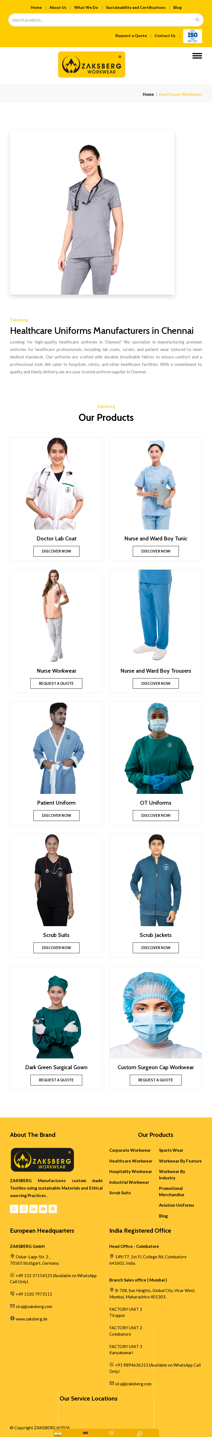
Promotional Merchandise (171, 1191)
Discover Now (56, 551)
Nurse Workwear (56, 670)
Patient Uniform (56, 802)
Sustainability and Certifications (136, 7)
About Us (58, 7)
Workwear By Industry (172, 1174)
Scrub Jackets (156, 935)
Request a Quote (131, 35)
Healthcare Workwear (130, 1160)
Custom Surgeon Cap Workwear (156, 1067)
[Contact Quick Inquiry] (139, 1433)
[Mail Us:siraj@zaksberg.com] (111, 1433)
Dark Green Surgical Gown (56, 1067)
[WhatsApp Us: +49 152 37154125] (85, 1433)
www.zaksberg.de (31, 1318)
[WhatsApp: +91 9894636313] (57, 1433)
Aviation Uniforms (176, 1205)
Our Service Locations (89, 1398)
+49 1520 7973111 (34, 1293)
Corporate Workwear (130, 1150)
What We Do (86, 7)
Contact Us (165, 35)
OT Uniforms (155, 802)
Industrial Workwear (129, 1182)
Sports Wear (171, 1150)
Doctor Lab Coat (56, 538)
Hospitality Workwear (130, 1171)
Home (36, 7)
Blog (177, 7)
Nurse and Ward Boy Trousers (155, 670)
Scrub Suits (56, 935)
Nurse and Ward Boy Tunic (155, 538)
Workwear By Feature (180, 1160)
